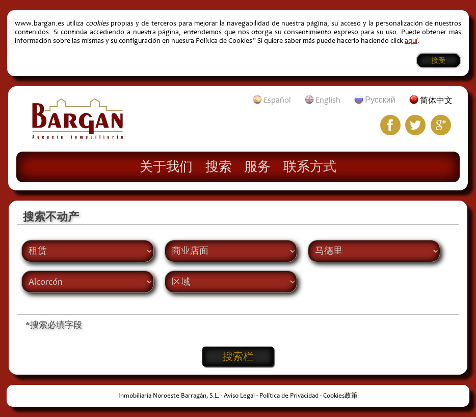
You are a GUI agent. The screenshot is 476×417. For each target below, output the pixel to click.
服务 (257, 166)
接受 (438, 60)
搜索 (218, 166)
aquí (411, 40)
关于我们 (166, 166)
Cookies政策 (340, 395)
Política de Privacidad (289, 395)
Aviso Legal (239, 395)
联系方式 (309, 166)
